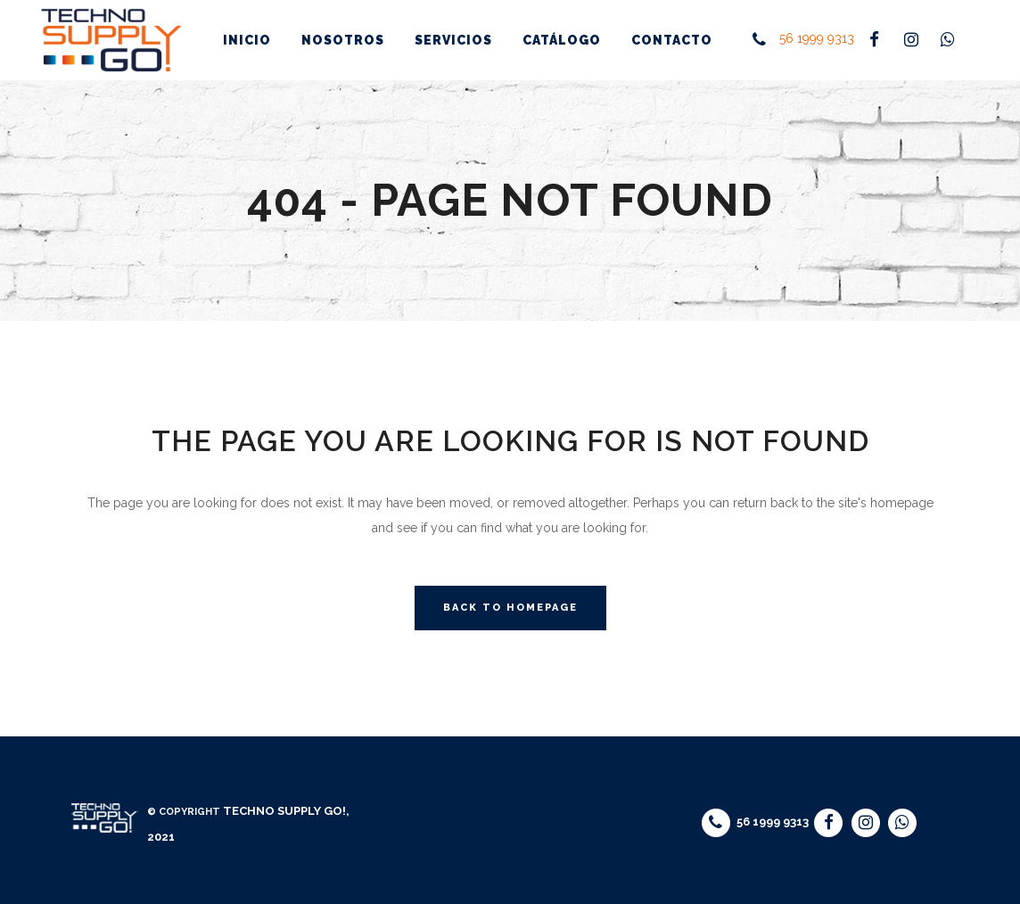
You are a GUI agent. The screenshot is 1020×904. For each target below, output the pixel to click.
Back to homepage (510, 607)
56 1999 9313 (816, 39)
